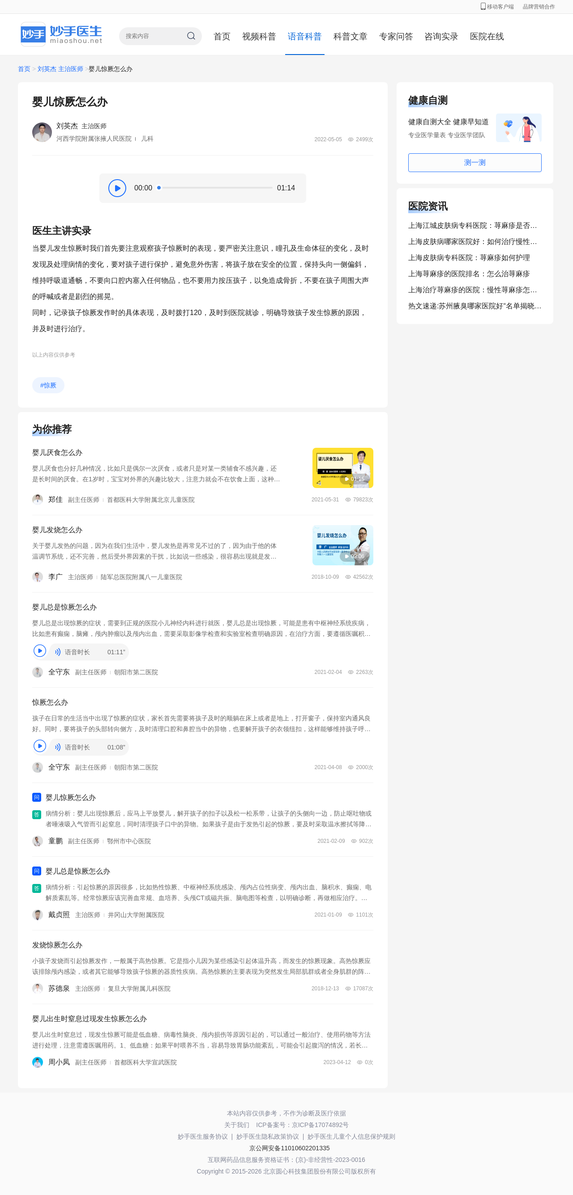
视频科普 (259, 36)
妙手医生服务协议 (203, 1136)
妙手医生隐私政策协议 (267, 1136)
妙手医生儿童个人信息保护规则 (351, 1136)
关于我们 (236, 1124)
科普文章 (351, 36)
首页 (222, 36)
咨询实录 (441, 36)
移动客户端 (497, 7)
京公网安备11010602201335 (289, 1148)
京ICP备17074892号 (320, 1124)
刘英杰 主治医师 (60, 68)
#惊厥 (48, 385)
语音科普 (305, 36)
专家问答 (396, 36)
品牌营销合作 (539, 7)
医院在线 (487, 36)
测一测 (475, 162)
